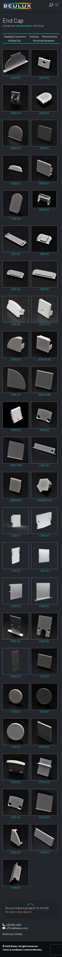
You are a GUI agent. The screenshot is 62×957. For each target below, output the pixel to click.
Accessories (24, 25)
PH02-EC (44, 641)
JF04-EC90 (44, 359)
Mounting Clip (49, 36)
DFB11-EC (44, 209)
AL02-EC (16, 183)
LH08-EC (44, 606)
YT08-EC (16, 887)
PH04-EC (16, 676)
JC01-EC (16, 289)
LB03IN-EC (15, 500)
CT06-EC (16, 218)
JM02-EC (44, 429)
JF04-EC (16, 359)
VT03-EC (16, 746)
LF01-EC (16, 570)
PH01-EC (16, 641)
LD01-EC (16, 535)
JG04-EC (16, 394)
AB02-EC (16, 113)
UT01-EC (44, 676)
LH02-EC (16, 606)
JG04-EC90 (44, 394)
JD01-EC (44, 289)
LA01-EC (44, 465)
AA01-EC (16, 77)
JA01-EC (16, 253)
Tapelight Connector (15, 36)
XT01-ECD (44, 782)
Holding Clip (14, 40)
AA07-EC (44, 77)
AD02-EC (16, 148)
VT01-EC (16, 711)
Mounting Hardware (43, 40)
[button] (57, 4)
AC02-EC (44, 113)
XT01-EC (16, 782)
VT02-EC (44, 711)
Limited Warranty (33, 949)
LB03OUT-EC (44, 500)
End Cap (34, 36)
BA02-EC (44, 183)
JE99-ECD (44, 324)
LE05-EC (44, 535)
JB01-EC (44, 253)
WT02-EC (44, 746)
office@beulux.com (17, 927)
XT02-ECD (44, 817)
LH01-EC (44, 570)
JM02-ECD (16, 465)
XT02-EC (16, 817)
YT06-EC (44, 852)
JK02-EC (16, 429)
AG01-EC (44, 148)
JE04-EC (16, 852)
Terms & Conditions (12, 949)
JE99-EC (16, 324)
